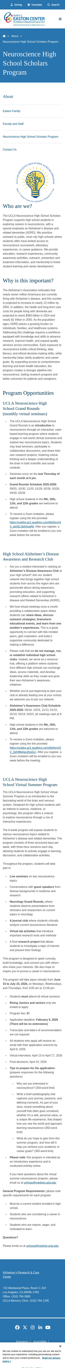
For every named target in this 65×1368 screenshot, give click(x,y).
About (14, 36)
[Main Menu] (60, 19)
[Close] (60, 1353)
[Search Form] (53, 4)
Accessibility (40, 1341)
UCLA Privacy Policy (31, 1347)
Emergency (22, 1341)
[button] (35, 4)
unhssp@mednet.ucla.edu (40, 1182)
